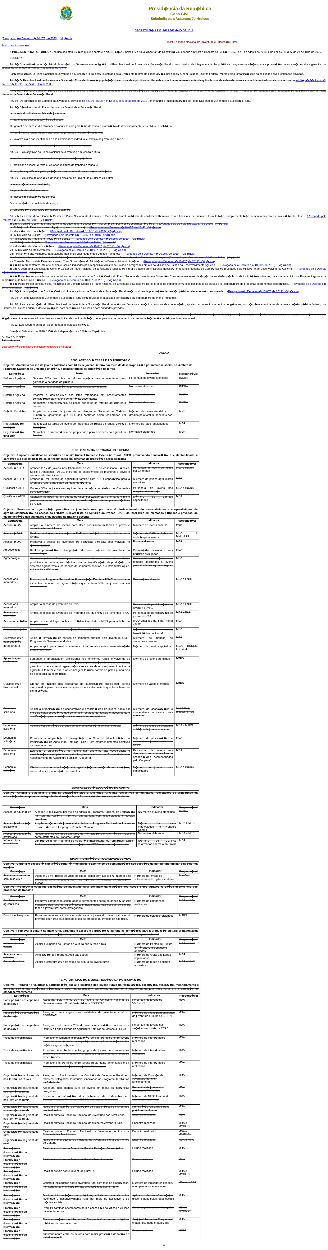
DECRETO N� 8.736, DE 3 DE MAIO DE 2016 (164, 30)
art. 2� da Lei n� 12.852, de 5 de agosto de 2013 (117, 100)
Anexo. (63, 67)
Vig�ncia (66, 38)
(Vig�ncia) (46, 219)
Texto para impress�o (15, 45)
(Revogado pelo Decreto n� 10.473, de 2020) (30, 38)
